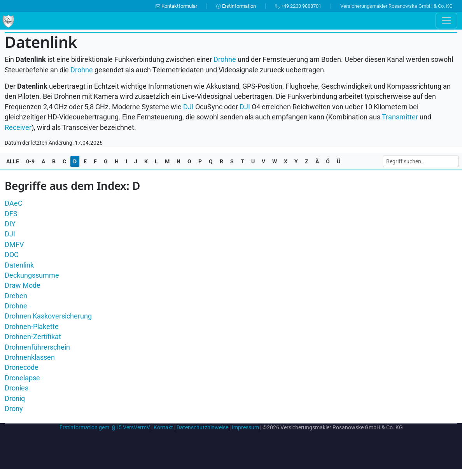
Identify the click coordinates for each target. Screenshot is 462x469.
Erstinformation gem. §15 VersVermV (105, 427)
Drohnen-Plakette (32, 327)
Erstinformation (236, 6)
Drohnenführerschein (37, 347)
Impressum (245, 427)
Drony (14, 409)
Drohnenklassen (30, 357)
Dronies (16, 388)
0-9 (30, 161)
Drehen (16, 296)
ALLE (12, 161)
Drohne (225, 59)
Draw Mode (22, 285)
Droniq (15, 398)
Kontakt (163, 427)
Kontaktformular (176, 6)
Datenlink (19, 265)
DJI (10, 234)
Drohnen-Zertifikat (33, 337)
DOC (12, 255)
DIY (10, 224)
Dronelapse (22, 378)
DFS (11, 214)
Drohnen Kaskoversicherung (48, 316)
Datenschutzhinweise (202, 427)
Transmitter (400, 117)
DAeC (14, 203)
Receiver (18, 127)
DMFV (14, 244)
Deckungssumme (32, 275)
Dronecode (21, 367)
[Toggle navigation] (446, 20)
